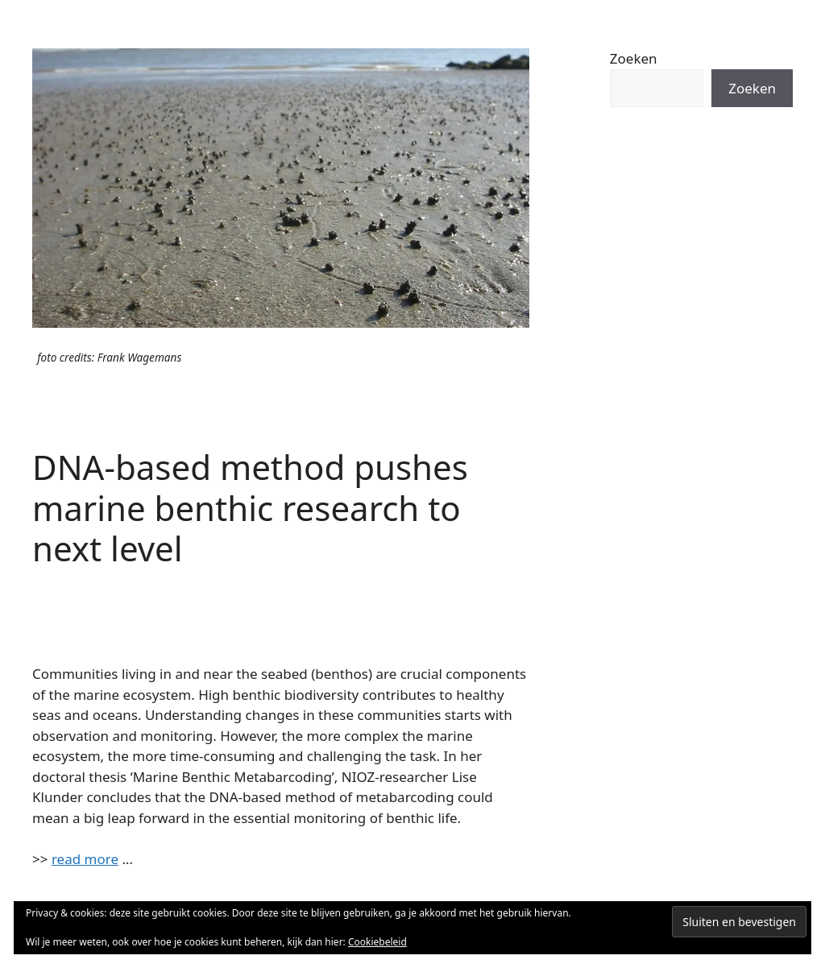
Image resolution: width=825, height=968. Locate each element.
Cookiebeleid (377, 942)
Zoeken (633, 58)
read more (85, 859)
